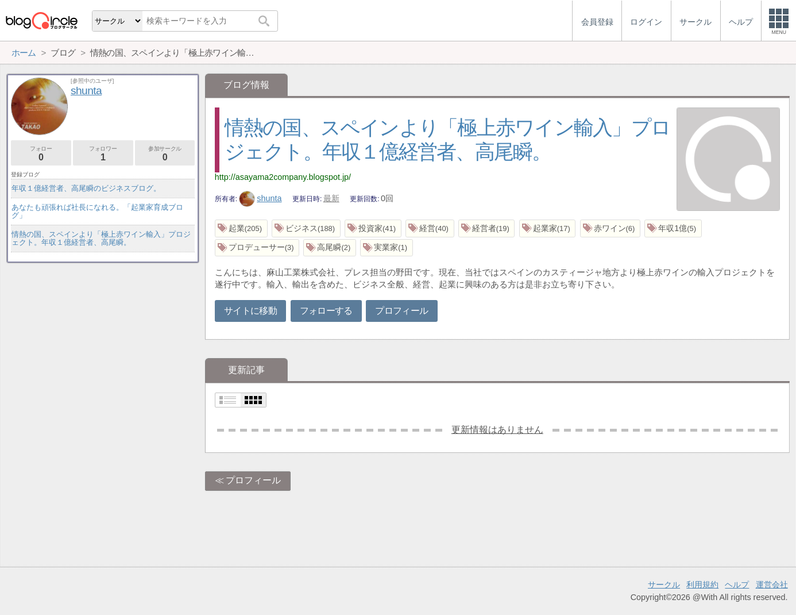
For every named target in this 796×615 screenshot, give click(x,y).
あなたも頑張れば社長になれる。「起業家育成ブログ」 (97, 211)
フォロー (41, 153)
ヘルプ (737, 584)
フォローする (326, 311)
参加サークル (165, 153)
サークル (664, 584)
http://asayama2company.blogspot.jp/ (283, 177)
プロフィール (401, 311)
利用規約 (702, 584)
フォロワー (103, 153)
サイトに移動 (250, 311)
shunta (260, 198)
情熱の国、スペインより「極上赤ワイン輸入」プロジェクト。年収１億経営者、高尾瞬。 (101, 238)
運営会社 (772, 584)
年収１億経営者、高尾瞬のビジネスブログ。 (86, 188)
